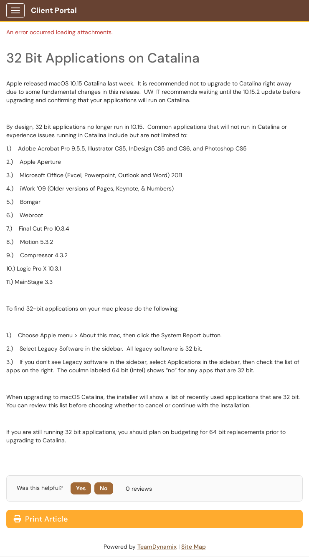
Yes (81, 488)
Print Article (41, 519)
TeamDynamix (157, 546)
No (104, 488)
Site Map (193, 546)
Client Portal (54, 10)
